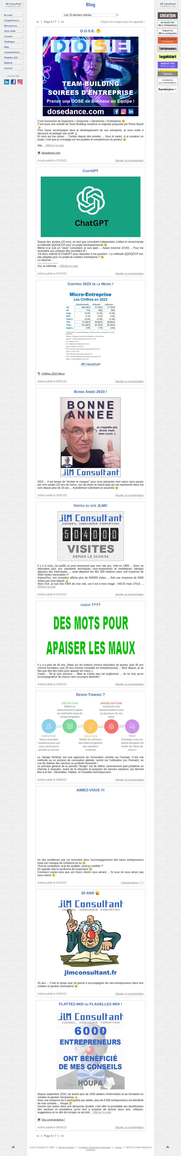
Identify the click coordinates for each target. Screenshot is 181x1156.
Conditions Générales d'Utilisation (94, 1147)
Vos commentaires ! (53, 1119)
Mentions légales (66, 1147)
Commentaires (129, 882)
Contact (118, 1147)
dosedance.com (51, 153)
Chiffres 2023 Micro (53, 373)
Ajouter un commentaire (129, 160)
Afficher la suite (55, 145)
